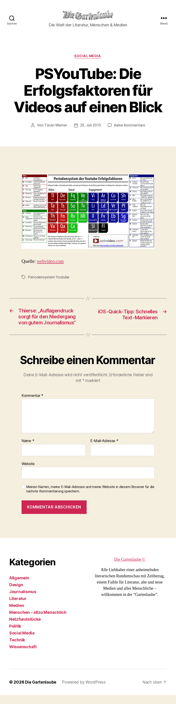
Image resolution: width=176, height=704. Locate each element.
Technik (17, 648)
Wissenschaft (23, 655)
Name (28, 450)
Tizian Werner (55, 125)
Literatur (18, 607)
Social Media (88, 56)
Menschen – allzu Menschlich (37, 621)
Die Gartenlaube (41, 691)
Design (16, 593)
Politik (15, 635)
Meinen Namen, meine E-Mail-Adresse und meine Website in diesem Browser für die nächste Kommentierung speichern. (90, 498)
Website (28, 472)
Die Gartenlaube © (129, 568)
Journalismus (22, 600)
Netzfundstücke (25, 628)
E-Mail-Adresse (104, 450)
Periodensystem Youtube (49, 277)
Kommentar (32, 405)
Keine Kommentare (130, 125)
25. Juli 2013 (90, 125)
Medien (16, 614)
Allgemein (19, 586)
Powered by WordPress (84, 691)
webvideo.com (51, 261)
